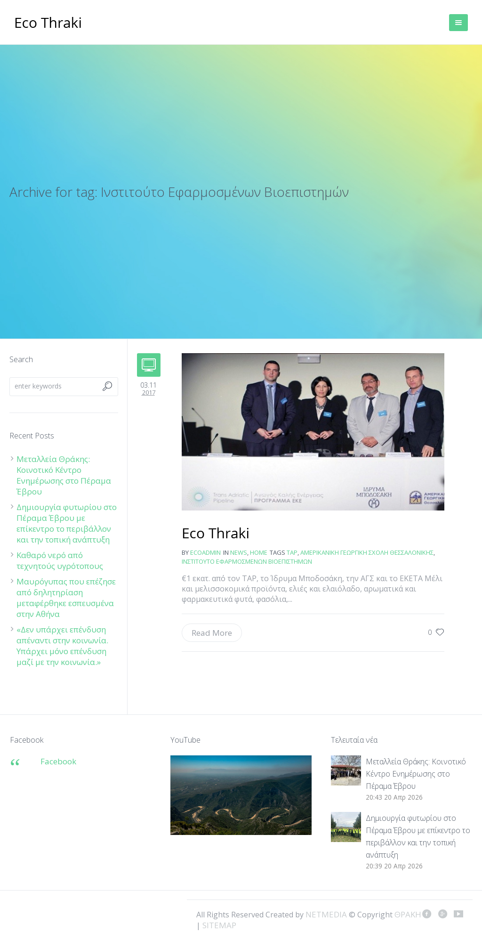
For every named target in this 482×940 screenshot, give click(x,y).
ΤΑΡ (292, 552)
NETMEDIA (326, 914)
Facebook (58, 761)
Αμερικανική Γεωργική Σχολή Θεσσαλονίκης (367, 552)
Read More (212, 632)
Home (258, 552)
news (238, 552)
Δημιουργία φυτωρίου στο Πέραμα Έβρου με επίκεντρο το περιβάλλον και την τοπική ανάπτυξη (66, 523)
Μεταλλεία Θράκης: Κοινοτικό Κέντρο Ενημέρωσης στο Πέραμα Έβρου (63, 475)
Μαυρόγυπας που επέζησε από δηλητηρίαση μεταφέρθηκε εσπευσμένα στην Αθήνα (66, 597)
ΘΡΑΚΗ (48, 23)
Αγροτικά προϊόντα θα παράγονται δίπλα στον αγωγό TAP (216, 534)
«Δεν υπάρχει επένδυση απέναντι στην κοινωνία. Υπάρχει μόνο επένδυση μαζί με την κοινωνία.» (62, 645)
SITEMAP (219, 925)
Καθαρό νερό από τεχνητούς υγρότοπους (59, 560)
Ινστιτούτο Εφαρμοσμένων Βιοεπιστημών (247, 561)
